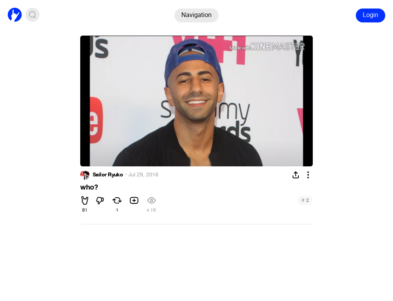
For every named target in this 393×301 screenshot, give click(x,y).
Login (370, 15)
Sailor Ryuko (108, 175)
